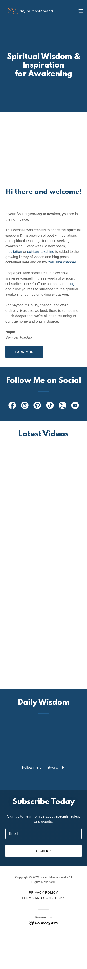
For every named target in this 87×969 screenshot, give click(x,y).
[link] (29, 10)
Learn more (24, 352)
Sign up (43, 851)
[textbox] (43, 833)
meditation (13, 251)
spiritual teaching (40, 251)
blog (70, 284)
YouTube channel (62, 262)
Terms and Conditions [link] (43, 898)
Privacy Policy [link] (43, 892)
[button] (80, 10)
